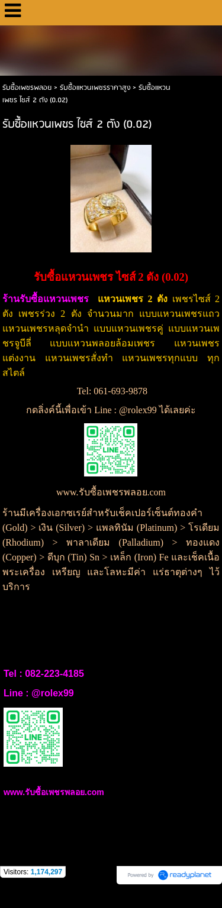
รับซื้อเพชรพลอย (27, 88)
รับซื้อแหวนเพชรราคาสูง (95, 88)
